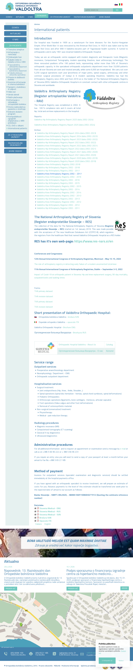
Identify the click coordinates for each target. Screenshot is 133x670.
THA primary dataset (43, 291)
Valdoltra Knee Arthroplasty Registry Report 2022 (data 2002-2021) (67, 145)
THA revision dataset (43, 296)
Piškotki (57, 665)
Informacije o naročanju (13, 53)
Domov (37, 24)
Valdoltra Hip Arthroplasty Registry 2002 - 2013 (58, 198)
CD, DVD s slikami (16, 125)
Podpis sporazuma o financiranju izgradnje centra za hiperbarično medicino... (95, 572)
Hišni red (11, 92)
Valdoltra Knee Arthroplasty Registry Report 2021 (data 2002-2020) (67, 151)
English (47, 523)
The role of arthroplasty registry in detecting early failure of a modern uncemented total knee (75, 264)
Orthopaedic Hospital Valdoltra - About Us (77, 344)
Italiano (120, 4)
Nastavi (121, 660)
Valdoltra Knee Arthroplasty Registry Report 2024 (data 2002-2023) (67, 136)
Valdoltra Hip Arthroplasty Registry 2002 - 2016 (58, 179)
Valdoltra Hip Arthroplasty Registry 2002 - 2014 (58, 189)
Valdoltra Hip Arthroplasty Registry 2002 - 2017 (58, 170)
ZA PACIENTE (41, 15)
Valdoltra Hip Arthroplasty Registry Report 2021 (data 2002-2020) (66, 154)
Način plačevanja (15, 97)
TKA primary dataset (43, 301)
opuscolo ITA (73, 322)
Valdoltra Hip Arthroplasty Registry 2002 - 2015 (58, 183)
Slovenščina (116, 4)
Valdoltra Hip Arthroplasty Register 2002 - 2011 (58, 208)
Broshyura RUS (79, 332)
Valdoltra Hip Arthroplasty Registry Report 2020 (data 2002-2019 (66, 161)
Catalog (109, 344)
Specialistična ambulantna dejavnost (18, 66)
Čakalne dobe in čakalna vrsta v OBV (17, 61)
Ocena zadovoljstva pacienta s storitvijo (17, 108)
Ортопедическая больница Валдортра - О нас (81, 350)
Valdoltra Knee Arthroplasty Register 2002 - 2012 (59, 201)
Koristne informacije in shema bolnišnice (17, 83)
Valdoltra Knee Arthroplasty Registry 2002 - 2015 (59, 186)
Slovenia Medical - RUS (50, 511)
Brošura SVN (45, 517)
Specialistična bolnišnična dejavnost (17, 70)
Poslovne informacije (70, 665)
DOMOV (9, 16)
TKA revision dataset (43, 306)
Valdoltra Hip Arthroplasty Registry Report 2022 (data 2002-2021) (66, 148)
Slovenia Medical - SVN (50, 514)
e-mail (122, 448)
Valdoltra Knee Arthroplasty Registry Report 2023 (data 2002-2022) (67, 139)
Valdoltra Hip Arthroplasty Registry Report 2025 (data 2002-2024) (63, 119)
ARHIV (124, 588)
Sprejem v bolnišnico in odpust (17, 88)
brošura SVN (73, 316)
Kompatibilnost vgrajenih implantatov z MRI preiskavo (16, 119)
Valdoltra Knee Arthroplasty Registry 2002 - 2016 (59, 176)
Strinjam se (107, 660)
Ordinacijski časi (15, 57)
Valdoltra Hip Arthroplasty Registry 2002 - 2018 (58, 167)
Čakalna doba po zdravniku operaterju (17, 74)
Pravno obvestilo (46, 665)
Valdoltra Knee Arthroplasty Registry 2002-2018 (58, 164)
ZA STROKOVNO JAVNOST (60, 16)
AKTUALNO (20, 16)
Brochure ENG (69, 327)
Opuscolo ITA (45, 520)
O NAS (30, 16)
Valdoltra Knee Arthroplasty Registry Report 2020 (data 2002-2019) (67, 158)
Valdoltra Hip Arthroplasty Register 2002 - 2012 (58, 204)
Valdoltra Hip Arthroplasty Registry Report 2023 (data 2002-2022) (66, 142)
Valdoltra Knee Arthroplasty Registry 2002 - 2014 (59, 192)
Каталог (110, 350)
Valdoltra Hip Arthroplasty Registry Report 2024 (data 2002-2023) (66, 133)
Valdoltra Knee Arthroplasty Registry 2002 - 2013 (59, 195)
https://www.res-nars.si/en (93, 241)
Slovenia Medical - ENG (50, 508)
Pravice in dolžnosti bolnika (16, 78)
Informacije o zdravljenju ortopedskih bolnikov (17, 102)
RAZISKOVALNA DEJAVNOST (84, 16)
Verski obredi (13, 94)
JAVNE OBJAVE (104, 16)
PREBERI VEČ (11, 588)
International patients (17, 128)
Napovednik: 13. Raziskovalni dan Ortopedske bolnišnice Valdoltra (27, 572)
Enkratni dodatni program (15, 113)
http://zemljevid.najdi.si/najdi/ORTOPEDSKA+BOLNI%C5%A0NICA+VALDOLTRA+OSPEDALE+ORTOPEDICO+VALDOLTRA (66, 620)
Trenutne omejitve (16, 49)
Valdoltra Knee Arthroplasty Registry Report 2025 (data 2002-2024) (64, 124)
